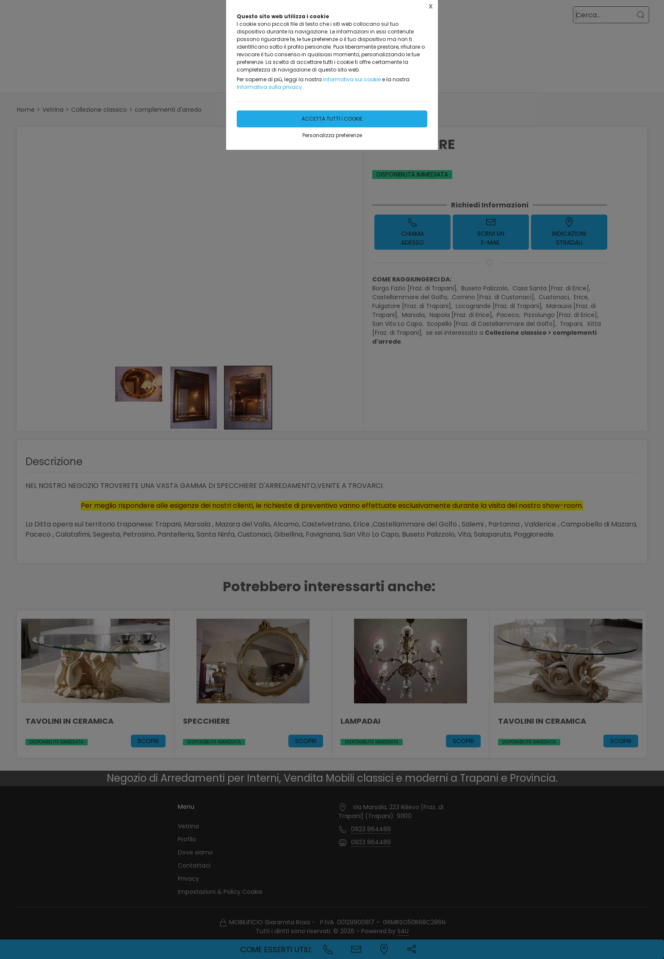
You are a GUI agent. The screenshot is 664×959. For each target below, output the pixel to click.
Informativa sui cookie (352, 79)
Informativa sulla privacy (269, 87)
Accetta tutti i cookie (332, 118)
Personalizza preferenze (332, 135)
